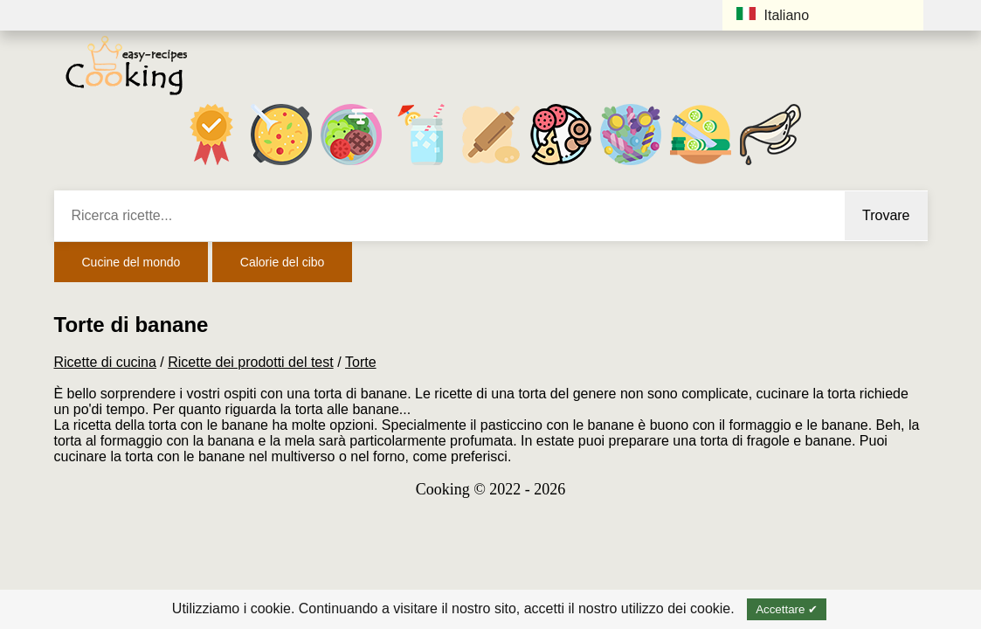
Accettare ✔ (787, 609)
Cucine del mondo (131, 262)
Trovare (886, 215)
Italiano (773, 15)
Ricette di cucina (105, 362)
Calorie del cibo (282, 262)
